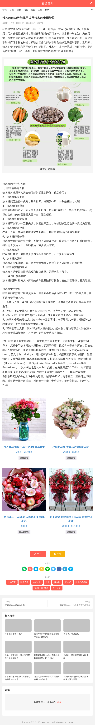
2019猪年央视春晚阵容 (15, 605)
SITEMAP (69, 722)
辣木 (47, 582)
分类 (12, 10)
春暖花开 (47, 3)
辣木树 (57, 582)
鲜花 (19, 10)
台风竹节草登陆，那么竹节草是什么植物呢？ (18, 650)
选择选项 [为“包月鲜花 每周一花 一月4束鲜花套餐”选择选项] (24, 458)
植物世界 (20, 23)
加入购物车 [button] (24, 532)
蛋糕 (33, 10)
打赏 (57, 554)
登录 (59, 702)
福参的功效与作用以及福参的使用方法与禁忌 (76, 671)
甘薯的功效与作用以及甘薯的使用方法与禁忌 (18, 671)
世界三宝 (12, 582)
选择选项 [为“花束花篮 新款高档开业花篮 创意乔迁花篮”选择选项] (71, 532)
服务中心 (60, 722)
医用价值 (24, 582)
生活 (40, 10)
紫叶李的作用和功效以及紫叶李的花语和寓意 (47, 628)
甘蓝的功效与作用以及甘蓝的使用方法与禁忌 (47, 671)
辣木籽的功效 (81, 582)
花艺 (47, 10)
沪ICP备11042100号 (47, 722)
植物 (26, 10)
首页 (4, 10)
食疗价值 (57, 588)
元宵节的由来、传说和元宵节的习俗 (74, 605)
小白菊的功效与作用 (18, 627)
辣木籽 (68, 582)
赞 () (38, 554)
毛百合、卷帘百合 (76, 627)
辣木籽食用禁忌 (41, 588)
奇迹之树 (37, 582)
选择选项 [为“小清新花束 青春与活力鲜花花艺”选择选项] (71, 458)
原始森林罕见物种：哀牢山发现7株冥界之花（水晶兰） (47, 650)
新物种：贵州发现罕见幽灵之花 (76, 650)
